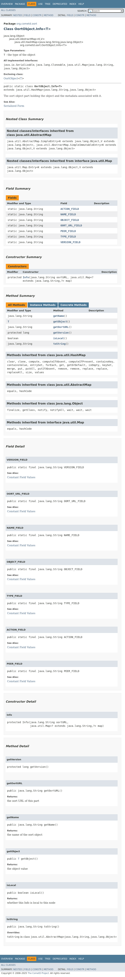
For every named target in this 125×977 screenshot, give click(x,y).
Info (26, 277)
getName (58, 315)
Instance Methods (42, 305)
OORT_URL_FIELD (71, 225)
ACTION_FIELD (69, 208)
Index (72, 4)
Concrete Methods (73, 305)
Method (48, 15)
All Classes (8, 10)
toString (59, 343)
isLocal (58, 338)
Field (27, 15)
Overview (7, 4)
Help (81, 4)
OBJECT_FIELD (69, 220)
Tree (47, 4)
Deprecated (60, 4)
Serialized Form (14, 105)
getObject (60, 321)
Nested (17, 15)
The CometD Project (38, 973)
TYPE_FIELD (68, 236)
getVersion (61, 332)
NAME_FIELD (68, 214)
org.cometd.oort (26, 23)
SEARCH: (82, 11)
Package (20, 4)
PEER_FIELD (68, 231)
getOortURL (61, 327)
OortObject (11, 78)
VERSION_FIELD (70, 242)
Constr (37, 15)
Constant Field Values (21, 477)
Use (40, 4)
